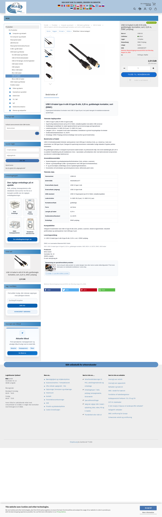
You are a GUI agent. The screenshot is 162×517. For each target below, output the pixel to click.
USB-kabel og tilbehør (17, 52)
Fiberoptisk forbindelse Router (20, 46)
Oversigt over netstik (115, 380)
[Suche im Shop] (22, 301)
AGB (47, 403)
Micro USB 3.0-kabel (18, 79)
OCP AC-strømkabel (114, 403)
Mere (8, 18)
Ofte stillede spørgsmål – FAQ (56, 387)
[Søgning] (134, 9)
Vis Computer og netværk (18, 37)
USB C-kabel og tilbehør (17, 82)
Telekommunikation (17, 107)
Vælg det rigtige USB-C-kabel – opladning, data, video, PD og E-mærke (95, 408)
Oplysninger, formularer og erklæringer (59, 390)
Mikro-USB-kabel (17, 70)
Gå (37, 133)
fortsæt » (62, 31)
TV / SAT (13, 99)
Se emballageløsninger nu (22, 239)
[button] (139, 9)
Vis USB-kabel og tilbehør (20, 55)
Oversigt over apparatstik (116, 384)
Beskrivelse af (51, 94)
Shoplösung (74, 442)
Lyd (12, 103)
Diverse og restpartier (17, 110)
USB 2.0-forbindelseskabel (20, 58)
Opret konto (9, 165)
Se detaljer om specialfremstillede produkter (57, 273)
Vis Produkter (13, 30)
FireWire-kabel (14, 85)
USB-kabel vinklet (17, 64)
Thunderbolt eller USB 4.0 (93, 415)
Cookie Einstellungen (53, 410)
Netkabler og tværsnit (115, 387)
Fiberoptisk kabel (15, 40)
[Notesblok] (150, 9)
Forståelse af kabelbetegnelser (118, 395)
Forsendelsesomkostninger (55, 400)
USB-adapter (16, 67)
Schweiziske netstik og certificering (120, 418)
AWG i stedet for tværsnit (116, 391)
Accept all (148, 508)
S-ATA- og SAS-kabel (16, 49)
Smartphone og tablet (17, 92)
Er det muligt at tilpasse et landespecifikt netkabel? (125, 406)
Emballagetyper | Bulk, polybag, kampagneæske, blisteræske (93, 394)
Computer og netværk (17, 33)
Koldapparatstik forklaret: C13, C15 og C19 (121, 399)
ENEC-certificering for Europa (117, 414)
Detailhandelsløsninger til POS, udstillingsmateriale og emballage (94, 383)
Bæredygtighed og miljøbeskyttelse (58, 380)
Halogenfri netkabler (115, 410)
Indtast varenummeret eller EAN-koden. (18, 124)
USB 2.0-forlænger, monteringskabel (23, 61)
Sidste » (69, 31)
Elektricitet (14, 95)
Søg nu (22, 306)
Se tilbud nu (22, 353)
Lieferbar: (124, 36)
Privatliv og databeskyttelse (55, 407)
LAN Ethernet (14, 43)
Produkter (9, 27)
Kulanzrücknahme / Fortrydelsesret (58, 383)
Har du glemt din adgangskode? (15, 168)
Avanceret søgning (22, 312)
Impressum (50, 393)
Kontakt (48, 397)
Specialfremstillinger (92, 401)
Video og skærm (16, 88)
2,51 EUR (22, 279)
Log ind (22, 160)
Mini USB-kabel (16, 73)
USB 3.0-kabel (16, 76)
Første (49, 31)
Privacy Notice (61, 512)
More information (148, 512)
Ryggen (54, 31)
